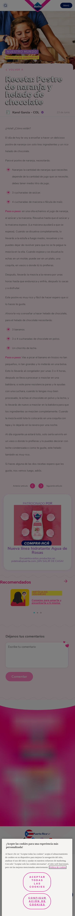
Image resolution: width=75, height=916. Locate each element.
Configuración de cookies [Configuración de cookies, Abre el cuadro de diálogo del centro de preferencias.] (37, 901)
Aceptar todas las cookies (37, 882)
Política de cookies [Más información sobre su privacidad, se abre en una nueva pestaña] (57, 867)
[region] (37, 877)
